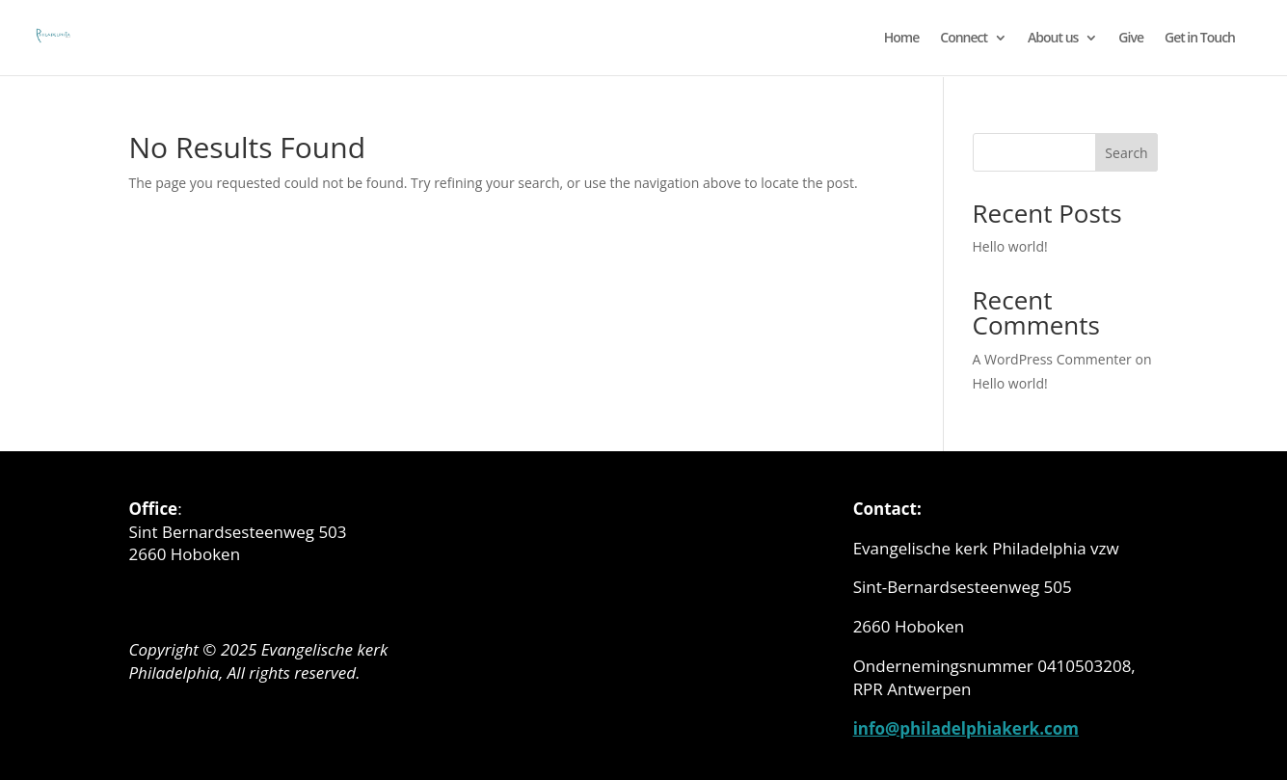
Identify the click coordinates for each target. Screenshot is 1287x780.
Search (1126, 153)
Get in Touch (1200, 38)
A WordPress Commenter (1052, 359)
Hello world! (1010, 246)
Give (1130, 38)
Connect (963, 38)
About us (1053, 38)
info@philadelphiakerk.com (966, 728)
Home (902, 38)
